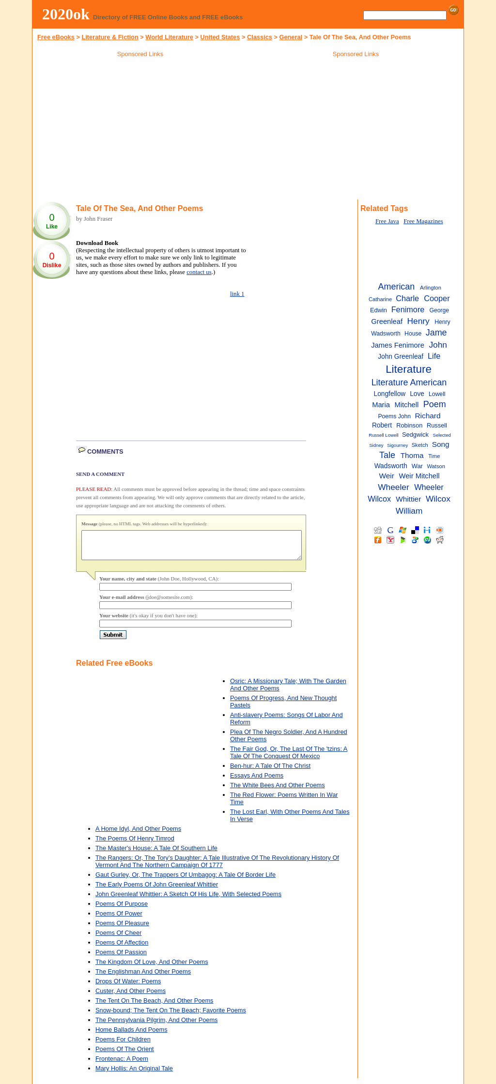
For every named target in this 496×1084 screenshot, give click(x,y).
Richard (427, 416)
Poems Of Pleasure (122, 928)
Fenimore (408, 309)
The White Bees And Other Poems (277, 790)
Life (434, 355)
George (439, 310)
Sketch (420, 445)
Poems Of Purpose (121, 909)
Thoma (412, 455)
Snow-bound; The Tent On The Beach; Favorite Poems (170, 1016)
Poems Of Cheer (118, 938)
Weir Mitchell (419, 476)
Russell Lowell (383, 435)
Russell (437, 425)
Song (441, 444)
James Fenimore (397, 345)
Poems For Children (123, 1045)
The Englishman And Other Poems (143, 977)
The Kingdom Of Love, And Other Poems (151, 967)
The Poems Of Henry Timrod (134, 844)
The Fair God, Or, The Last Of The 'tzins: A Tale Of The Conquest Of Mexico (288, 758)
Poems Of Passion (121, 958)
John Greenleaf (400, 356)
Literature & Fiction (109, 37)
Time (434, 456)
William (409, 511)
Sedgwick (415, 434)
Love (417, 393)
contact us (199, 272)
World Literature (169, 37)
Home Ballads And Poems (131, 1035)
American (396, 286)
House (412, 333)
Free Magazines (423, 221)
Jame (436, 332)
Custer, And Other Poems (130, 996)
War (417, 466)
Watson (436, 466)
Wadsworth (390, 466)
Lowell (437, 394)
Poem (434, 404)
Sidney (376, 445)
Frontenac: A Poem (121, 1064)
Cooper (437, 298)
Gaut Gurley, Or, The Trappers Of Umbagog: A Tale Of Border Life (185, 880)
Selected (442, 435)
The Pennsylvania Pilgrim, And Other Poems (156, 1025)
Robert (382, 425)
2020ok (66, 14)
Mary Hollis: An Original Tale (134, 1074)
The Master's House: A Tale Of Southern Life (156, 853)
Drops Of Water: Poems (128, 987)
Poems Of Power (118, 919)
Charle (407, 298)
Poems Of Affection (121, 948)
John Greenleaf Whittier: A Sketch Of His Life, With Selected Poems (188, 899)
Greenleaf (387, 321)
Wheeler (393, 487)
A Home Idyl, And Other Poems (138, 834)
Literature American (409, 382)
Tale (387, 455)
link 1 (237, 293)
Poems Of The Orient (124, 1054)
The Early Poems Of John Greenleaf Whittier (156, 890)
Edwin (378, 310)
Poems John (394, 416)
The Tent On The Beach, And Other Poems (154, 1006)
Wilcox (438, 499)
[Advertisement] (140, 130)
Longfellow (390, 393)
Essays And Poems (256, 781)
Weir (386, 476)
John (438, 345)
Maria (381, 405)
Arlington (430, 287)
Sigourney (397, 445)
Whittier (408, 499)
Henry (418, 321)
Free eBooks (56, 37)
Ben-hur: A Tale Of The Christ (270, 771)
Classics (259, 37)
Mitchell (406, 405)
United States (220, 37)
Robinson (409, 425)
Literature (409, 369)
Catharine (380, 299)
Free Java (387, 221)
